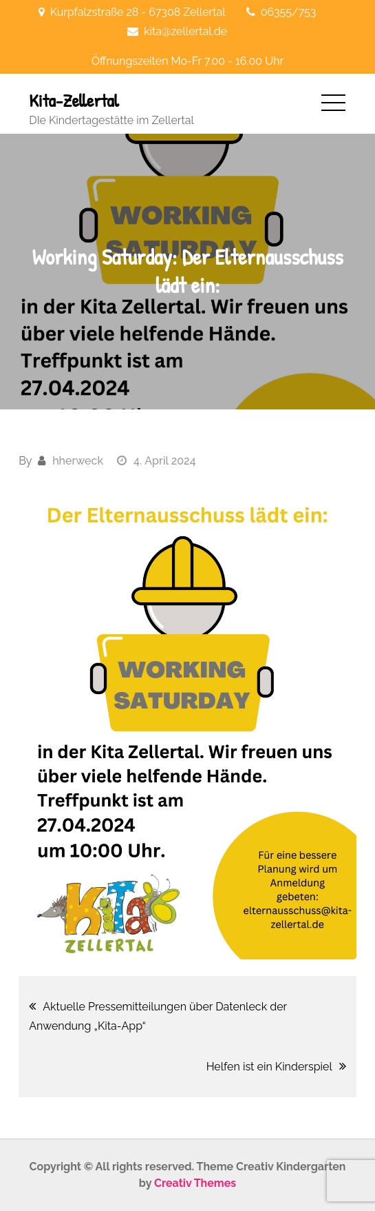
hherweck (77, 460)
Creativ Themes (195, 1183)
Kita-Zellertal (73, 100)
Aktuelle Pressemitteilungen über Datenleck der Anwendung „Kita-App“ (158, 1016)
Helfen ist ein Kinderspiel (269, 1066)
